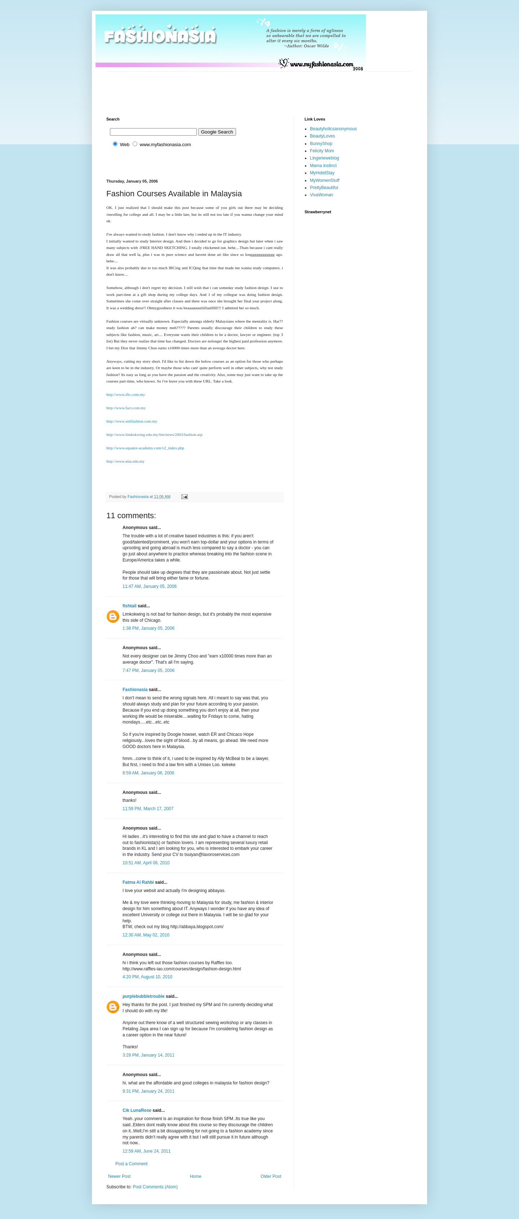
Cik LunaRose (137, 1110)
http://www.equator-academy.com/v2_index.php (145, 448)
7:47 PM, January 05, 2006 (148, 670)
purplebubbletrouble (144, 996)
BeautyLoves (322, 136)
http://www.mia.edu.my (125, 461)
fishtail (130, 605)
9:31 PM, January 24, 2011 (148, 1091)
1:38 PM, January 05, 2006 (148, 628)
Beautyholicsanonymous (333, 128)
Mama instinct (323, 165)
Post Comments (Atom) (155, 1186)
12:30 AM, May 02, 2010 (146, 935)
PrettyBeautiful (324, 187)
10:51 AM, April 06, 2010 (146, 862)
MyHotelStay (322, 172)
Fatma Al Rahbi (138, 882)
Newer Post (119, 1176)
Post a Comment (131, 1163)
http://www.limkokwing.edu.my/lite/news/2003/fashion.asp (154, 434)
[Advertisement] (237, 88)
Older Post (271, 1176)
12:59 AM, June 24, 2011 (146, 1151)
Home (195, 1176)
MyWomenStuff (325, 180)
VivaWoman (321, 194)
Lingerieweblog (324, 158)
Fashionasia (135, 689)
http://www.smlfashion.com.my (132, 421)
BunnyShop (321, 143)
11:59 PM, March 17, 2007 (148, 808)
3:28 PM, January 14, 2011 (148, 1055)
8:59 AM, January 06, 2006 (148, 772)
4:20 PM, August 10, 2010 (147, 976)
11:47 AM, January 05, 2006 (150, 586)
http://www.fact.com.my (126, 408)
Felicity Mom (322, 150)
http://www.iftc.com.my (125, 394)
